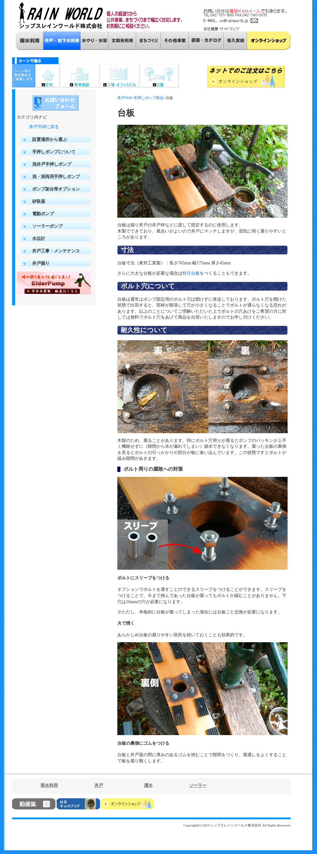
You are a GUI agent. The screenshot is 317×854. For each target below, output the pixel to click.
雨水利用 (49, 785)
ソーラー (197, 785)
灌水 (148, 785)
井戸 (98, 785)
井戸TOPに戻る (44, 126)
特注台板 (191, 273)
